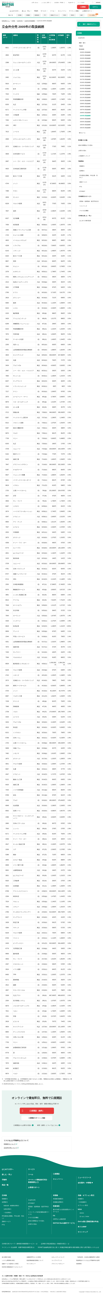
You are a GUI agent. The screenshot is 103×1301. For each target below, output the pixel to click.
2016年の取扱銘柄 (85, 82)
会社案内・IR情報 (59, 2)
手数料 (36, 11)
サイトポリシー (31, 1263)
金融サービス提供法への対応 (10, 1263)
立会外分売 (81, 38)
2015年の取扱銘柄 (85, 85)
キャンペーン (62, 11)
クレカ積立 (92, 15)
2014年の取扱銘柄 (85, 88)
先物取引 (81, 1199)
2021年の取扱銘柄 (85, 67)
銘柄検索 (98, 2)
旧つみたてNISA (84, 1216)
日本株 (19, 15)
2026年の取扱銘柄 (85, 52)
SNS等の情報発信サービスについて (12, 1267)
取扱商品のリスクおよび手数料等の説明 (88, 1260)
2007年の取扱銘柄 (85, 109)
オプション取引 (83, 1205)
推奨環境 (78, 1263)
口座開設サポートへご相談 (37, 1118)
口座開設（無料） (36, 1111)
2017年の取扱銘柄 (85, 79)
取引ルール (82, 133)
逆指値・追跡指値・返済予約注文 (89, 201)
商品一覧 (10, 15)
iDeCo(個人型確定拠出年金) (88, 1221)
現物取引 (82, 166)
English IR (71, 2)
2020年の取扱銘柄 (85, 70)
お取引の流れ (82, 150)
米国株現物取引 (58, 1199)
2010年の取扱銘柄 (85, 100)
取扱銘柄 (81, 49)
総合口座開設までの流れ (85, 145)
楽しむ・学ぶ (26, 11)
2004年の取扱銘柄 (85, 118)
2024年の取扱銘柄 (85, 58)
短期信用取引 (7, 1209)
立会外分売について (10, 1148)
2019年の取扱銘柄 (85, 73)
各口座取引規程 (6, 1257)
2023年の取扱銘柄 (85, 61)
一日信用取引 (7, 1212)
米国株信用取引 (58, 1202)
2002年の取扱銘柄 (85, 124)
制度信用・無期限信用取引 (11, 1205)
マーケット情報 (74, 11)
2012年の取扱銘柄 (85, 94)
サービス (43, 11)
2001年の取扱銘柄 (85, 127)
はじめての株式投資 (85, 220)
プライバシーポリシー (58, 1263)
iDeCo (72, 15)
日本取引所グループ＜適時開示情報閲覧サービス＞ (19, 1243)
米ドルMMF (82, 1227)
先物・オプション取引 (86, 1195)
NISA (64, 15)
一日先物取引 (82, 1202)
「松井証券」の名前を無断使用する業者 (88, 1257)
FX (45, 15)
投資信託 (37, 15)
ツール (52, 11)
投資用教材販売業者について (35, 1260)
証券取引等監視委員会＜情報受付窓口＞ (55, 1243)
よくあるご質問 (46, 2)
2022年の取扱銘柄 (85, 64)
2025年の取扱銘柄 (85, 55)
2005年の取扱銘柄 (85, 115)
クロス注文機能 (83, 210)
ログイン (95, 7)
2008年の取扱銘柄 (85, 106)
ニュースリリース (84, 1177)
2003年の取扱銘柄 (85, 121)
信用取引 (82, 170)
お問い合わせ (35, 2)
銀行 (82, 15)
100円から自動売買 (59, 1219)
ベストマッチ (83, 206)
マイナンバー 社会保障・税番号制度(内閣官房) (18, 1247)
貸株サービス (83, 182)
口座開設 (83, 7)
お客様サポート (87, 11)
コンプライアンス (57, 1260)
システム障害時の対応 (8, 1260)
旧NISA (82, 1213)
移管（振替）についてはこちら (47, 1125)
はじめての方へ (14, 11)
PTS (80, 186)
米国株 (28, 15)
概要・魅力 (82, 43)
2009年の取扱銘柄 (85, 103)
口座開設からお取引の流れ (22, 1125)
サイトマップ (83, 1232)
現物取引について (10, 1144)
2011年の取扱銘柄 (85, 97)
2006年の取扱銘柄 (85, 112)
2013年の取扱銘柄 (85, 91)
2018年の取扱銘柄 (85, 76)
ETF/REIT (82, 191)
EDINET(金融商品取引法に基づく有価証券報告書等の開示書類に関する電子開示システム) (68, 1247)
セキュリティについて (58, 1257)
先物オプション (54, 15)
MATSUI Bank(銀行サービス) (64, 1223)
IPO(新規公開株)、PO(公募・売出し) (88, 176)
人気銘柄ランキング (84, 156)
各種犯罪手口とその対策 (34, 1257)
